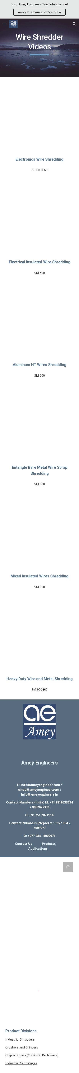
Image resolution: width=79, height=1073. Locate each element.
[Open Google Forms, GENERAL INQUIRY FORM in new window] (68, 867)
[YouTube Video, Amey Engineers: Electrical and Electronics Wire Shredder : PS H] (39, 118)
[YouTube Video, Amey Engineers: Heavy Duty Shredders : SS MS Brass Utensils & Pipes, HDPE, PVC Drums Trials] (39, 637)
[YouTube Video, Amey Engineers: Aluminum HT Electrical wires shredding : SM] (39, 323)
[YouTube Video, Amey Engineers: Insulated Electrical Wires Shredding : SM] (39, 220)
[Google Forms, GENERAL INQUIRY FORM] (39, 907)
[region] (39, 9)
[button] (4, 24)
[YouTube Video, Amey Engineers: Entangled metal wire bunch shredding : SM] (39, 426)
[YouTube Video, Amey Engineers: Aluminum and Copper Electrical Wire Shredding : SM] (39, 534)
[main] (39, 48)
